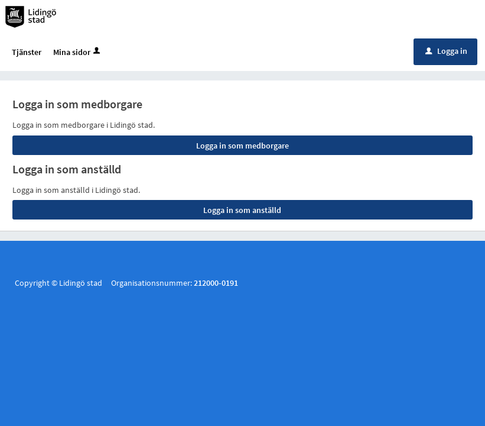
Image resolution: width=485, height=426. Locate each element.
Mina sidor (77, 54)
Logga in (446, 52)
